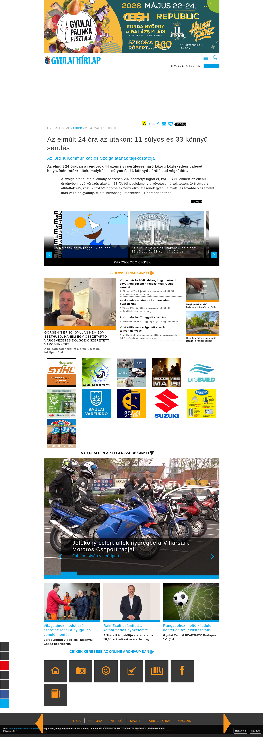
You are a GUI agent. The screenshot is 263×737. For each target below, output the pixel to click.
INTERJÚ (116, 724)
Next (214, 560)
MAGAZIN (184, 724)
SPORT (135, 724)
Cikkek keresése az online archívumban (107, 654)
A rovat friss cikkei (128, 273)
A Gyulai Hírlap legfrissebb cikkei (113, 455)
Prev (66, 560)
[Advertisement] (131, 94)
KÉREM (255, 730)
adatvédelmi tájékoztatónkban (25, 728)
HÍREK (78, 128)
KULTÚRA (95, 724)
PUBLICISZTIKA (159, 724)
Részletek (240, 730)
